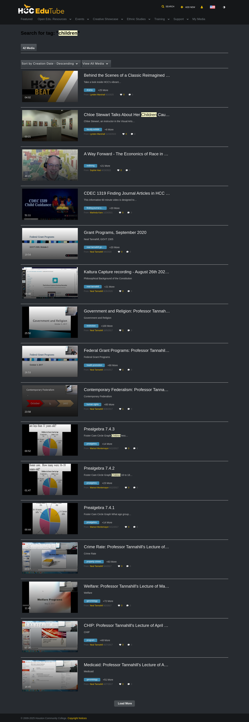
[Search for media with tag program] (92, 640)
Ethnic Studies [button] (136, 19)
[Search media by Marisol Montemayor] (99, 448)
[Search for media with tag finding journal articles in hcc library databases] (96, 208)
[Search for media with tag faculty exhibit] (94, 130)
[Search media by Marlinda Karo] (96, 212)
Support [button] (178, 19)
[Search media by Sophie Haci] (95, 170)
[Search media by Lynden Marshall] (97, 94)
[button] (168, 6)
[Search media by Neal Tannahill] (96, 252)
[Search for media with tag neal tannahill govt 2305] (96, 247)
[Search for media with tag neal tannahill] (94, 287)
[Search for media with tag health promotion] (95, 365)
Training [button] (159, 19)
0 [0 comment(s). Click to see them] (133, 94)
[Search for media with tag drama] (91, 90)
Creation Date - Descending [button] (48, 63)
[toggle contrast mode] (224, 7)
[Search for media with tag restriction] (92, 326)
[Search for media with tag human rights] (94, 405)
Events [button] (79, 19)
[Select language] (213, 7)
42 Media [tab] (29, 48)
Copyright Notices (77, 718)
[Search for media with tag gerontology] (93, 601)
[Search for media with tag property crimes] (95, 562)
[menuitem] (29, 19)
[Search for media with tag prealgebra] (93, 444)
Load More (124, 703)
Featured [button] (27, 19)
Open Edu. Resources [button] (52, 19)
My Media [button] (198, 19)
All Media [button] (93, 63)
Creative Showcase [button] (105, 19)
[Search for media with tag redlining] (92, 166)
